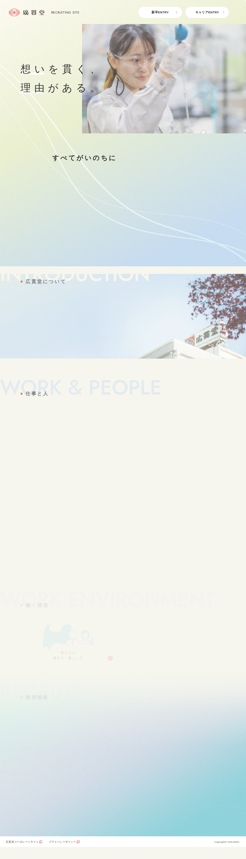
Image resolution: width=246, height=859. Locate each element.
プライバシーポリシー (62, 841)
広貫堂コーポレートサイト (22, 841)
